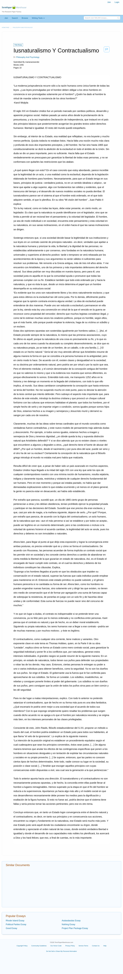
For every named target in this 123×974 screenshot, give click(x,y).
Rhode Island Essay (15, 920)
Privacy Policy (70, 946)
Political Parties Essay (16, 924)
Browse (25, 18)
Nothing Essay (68, 924)
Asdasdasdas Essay (71, 920)
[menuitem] (109, 2)
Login (117, 2)
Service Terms (83, 946)
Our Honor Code (56, 946)
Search (15, 18)
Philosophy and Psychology (23, 27)
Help (104, 946)
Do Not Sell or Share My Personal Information (61, 951)
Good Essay (11, 928)
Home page (5, 27)
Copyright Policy (22, 946)
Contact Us (95, 946)
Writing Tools (37, 18)
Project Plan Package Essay (75, 928)
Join (109, 2)
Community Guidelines (39, 946)
